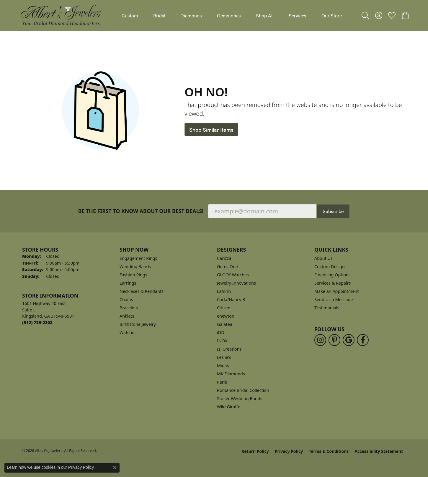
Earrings (128, 283)
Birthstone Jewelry (138, 324)
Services (297, 15)
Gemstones (229, 15)
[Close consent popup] (115, 467)
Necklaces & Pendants (142, 291)
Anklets (127, 316)
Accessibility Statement (379, 451)
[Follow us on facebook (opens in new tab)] (363, 340)
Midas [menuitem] (223, 365)
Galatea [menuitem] (224, 324)
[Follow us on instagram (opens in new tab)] (320, 340)
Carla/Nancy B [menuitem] (231, 299)
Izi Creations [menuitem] (229, 349)
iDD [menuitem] (220, 332)
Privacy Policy (289, 451)
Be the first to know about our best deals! (141, 211)
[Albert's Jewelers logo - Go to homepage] (60, 15)
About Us (323, 258)
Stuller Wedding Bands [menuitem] (239, 398)
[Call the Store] (37, 322)
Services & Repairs (332, 283)
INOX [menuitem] (222, 341)
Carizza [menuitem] (224, 258)
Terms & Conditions (329, 451)
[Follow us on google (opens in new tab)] (349, 340)
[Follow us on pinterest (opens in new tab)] (334, 340)
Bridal (159, 15)
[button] (365, 16)
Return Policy (255, 451)
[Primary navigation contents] (232, 15)
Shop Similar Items (211, 129)
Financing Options (332, 275)
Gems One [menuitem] (227, 266)
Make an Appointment (336, 291)
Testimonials (326, 308)
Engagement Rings (138, 258)
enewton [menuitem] (225, 316)
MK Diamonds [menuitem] (231, 374)
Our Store (331, 15)
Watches (128, 332)
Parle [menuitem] (222, 382)
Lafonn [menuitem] (224, 291)
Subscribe (333, 211)
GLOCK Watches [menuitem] (233, 275)
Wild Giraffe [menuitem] (228, 407)
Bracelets (129, 308)
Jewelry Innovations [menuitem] (236, 283)
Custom (130, 15)
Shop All (265, 15)
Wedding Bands (135, 266)
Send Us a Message (333, 299)
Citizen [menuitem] (224, 308)
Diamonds (191, 15)
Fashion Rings (133, 275)
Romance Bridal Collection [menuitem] (243, 390)
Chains (126, 299)
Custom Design (329, 266)
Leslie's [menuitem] (224, 357)
